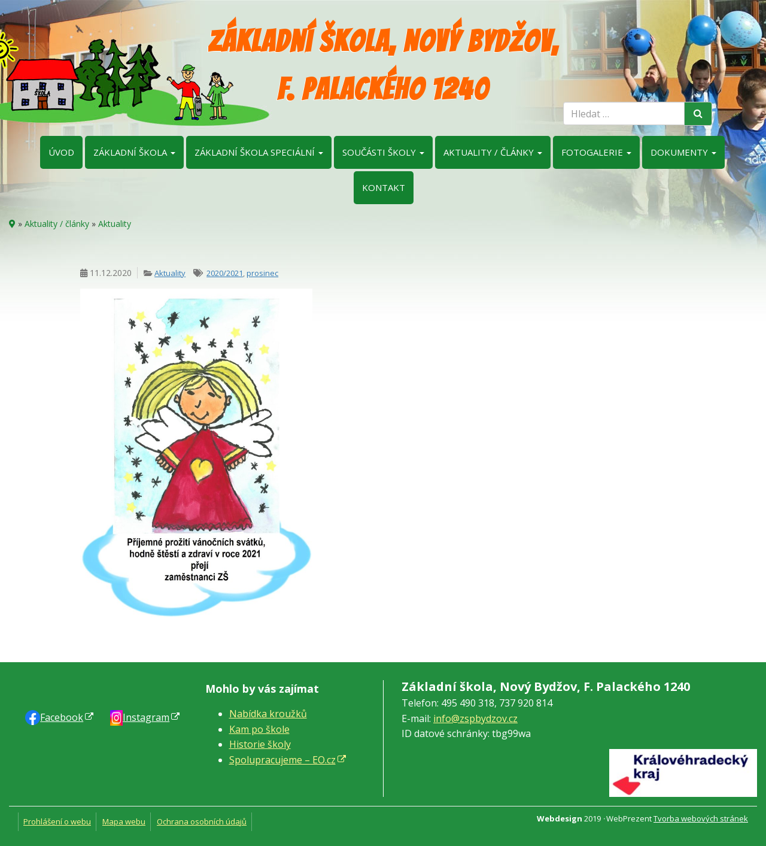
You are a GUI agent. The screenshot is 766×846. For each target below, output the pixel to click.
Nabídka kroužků (268, 713)
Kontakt (383, 187)
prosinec (262, 273)
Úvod (61, 152)
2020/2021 (224, 273)
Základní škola (134, 152)
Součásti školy (383, 152)
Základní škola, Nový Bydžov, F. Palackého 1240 (383, 65)
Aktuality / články (492, 152)
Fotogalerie (596, 152)
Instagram (146, 717)
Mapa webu (123, 821)
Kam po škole (259, 729)
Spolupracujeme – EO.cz (282, 759)
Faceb (61, 717)
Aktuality (114, 223)
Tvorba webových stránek (700, 818)
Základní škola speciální (258, 152)
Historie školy (260, 744)
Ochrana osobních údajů (202, 821)
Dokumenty (683, 152)
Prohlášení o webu (57, 821)
